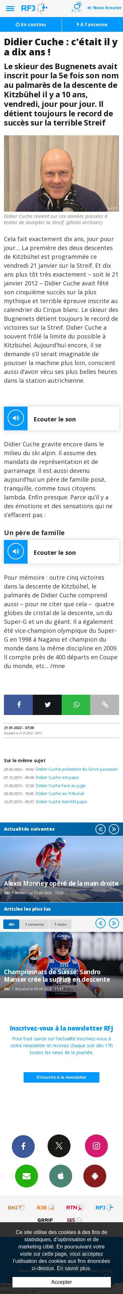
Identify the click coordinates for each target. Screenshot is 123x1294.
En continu (31, 24)
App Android (94, 1176)
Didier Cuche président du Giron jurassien (61, 769)
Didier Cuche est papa (41, 777)
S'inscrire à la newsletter (62, 1077)
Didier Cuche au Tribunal (44, 793)
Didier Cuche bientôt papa (45, 801)
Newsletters (26, 1176)
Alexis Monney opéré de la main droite (61, 883)
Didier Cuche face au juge (45, 785)
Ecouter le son (40, 418)
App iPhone (60, 1176)
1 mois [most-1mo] (60, 924)
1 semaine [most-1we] (34, 924)
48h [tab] (11, 924)
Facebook (23, 1146)
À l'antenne (92, 24)
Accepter (61, 1282)
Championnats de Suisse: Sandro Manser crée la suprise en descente (57, 975)
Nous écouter (107, 7)
